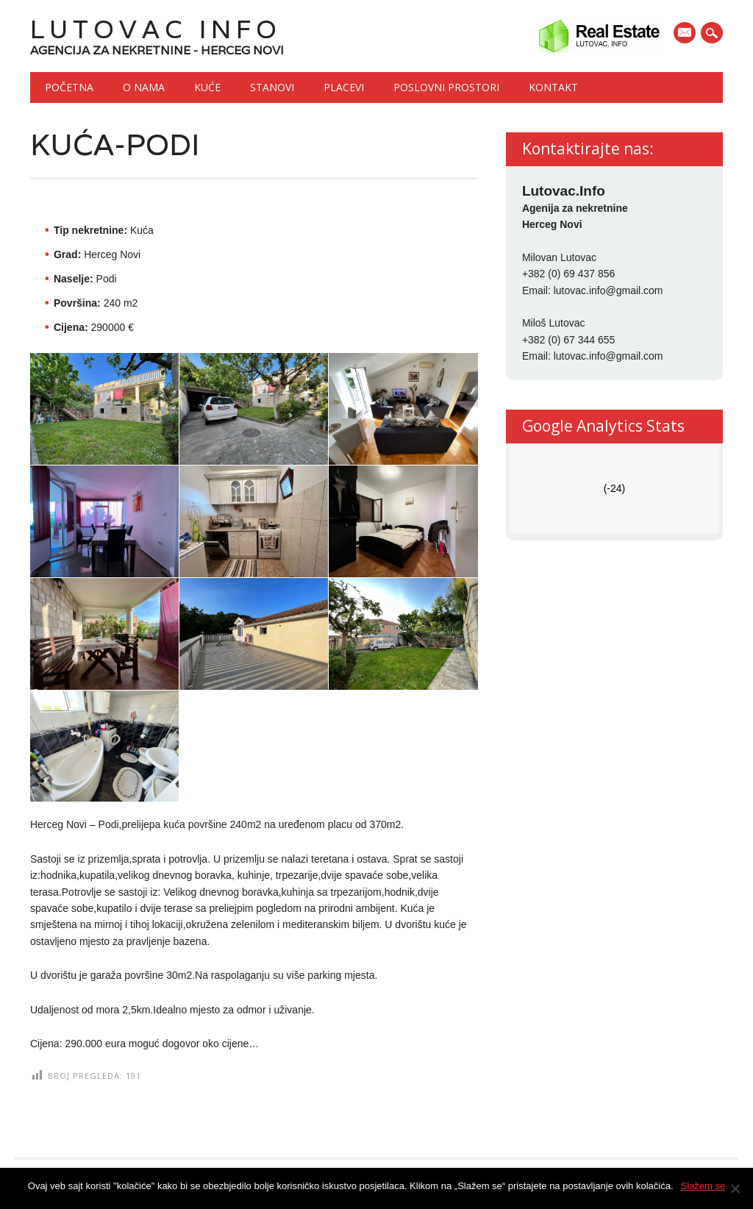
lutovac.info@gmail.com (608, 290)
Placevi (344, 87)
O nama (144, 87)
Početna (69, 87)
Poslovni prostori (446, 87)
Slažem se (703, 1185)
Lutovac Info (156, 29)
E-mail (686, 33)
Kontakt (553, 87)
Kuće (207, 87)
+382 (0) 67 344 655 (568, 340)
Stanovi (272, 87)
